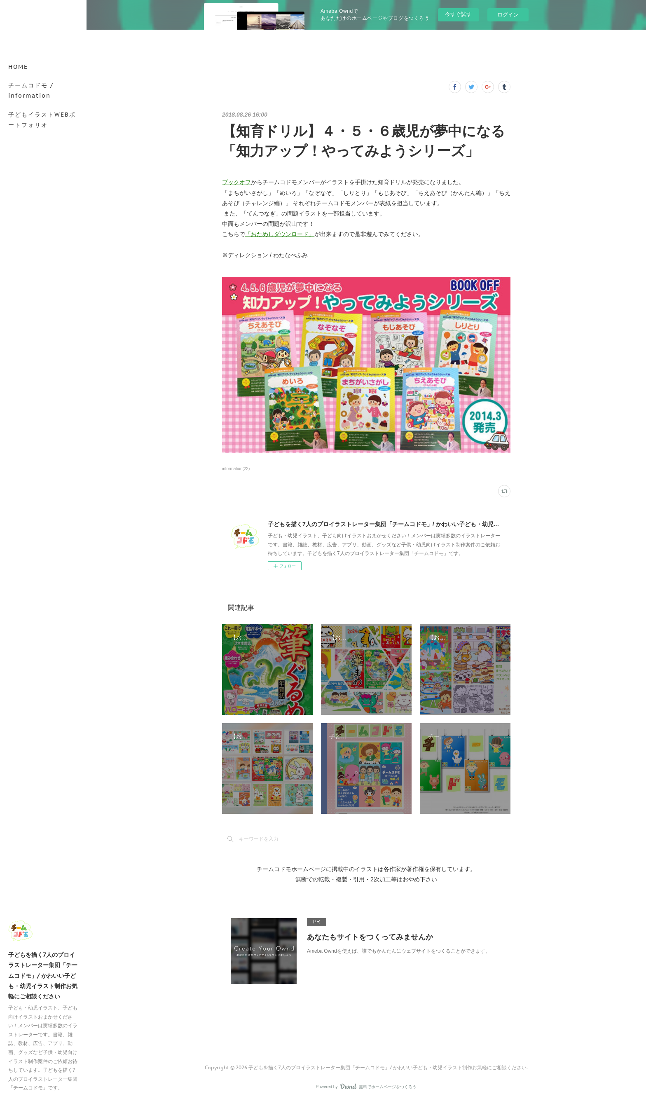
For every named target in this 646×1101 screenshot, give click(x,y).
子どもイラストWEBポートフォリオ (42, 120)
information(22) (236, 468)
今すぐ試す (458, 14)
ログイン (508, 15)
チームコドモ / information (31, 90)
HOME (18, 66)
